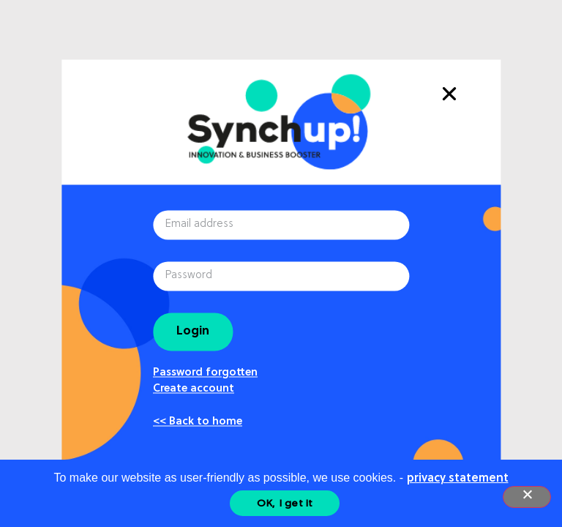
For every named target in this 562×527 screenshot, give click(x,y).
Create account (193, 389)
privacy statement (458, 479)
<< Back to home (197, 422)
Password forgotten (205, 372)
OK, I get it (285, 503)
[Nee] (527, 497)
